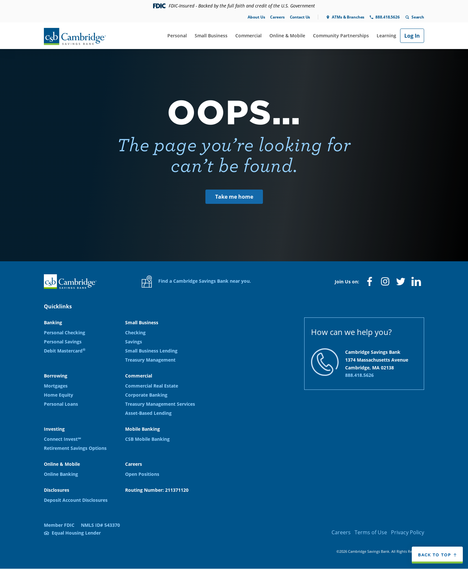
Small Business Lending (151, 351)
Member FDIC (59, 525)
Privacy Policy (407, 532)
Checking (135, 332)
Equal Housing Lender (76, 533)
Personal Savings (63, 342)
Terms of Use (371, 532)
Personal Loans (61, 404)
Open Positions (142, 474)
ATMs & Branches (348, 17)
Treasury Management (150, 360)
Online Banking (61, 474)
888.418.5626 (387, 17)
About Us (256, 17)
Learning (386, 35)
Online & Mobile (287, 35)
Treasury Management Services (160, 404)
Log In (412, 35)
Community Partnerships (341, 35)
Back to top (434, 555)
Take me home (234, 196)
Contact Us (300, 17)
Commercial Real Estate (151, 386)
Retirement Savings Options (75, 448)
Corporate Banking (146, 395)
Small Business (211, 35)
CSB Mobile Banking (147, 439)
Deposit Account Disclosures (76, 500)
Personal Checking (64, 332)
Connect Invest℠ (62, 439)
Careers (277, 17)
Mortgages (56, 386)
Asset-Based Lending (148, 413)
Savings (133, 342)
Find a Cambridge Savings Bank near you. (196, 282)
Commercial (248, 35)
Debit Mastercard (64, 351)
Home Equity (58, 395)
